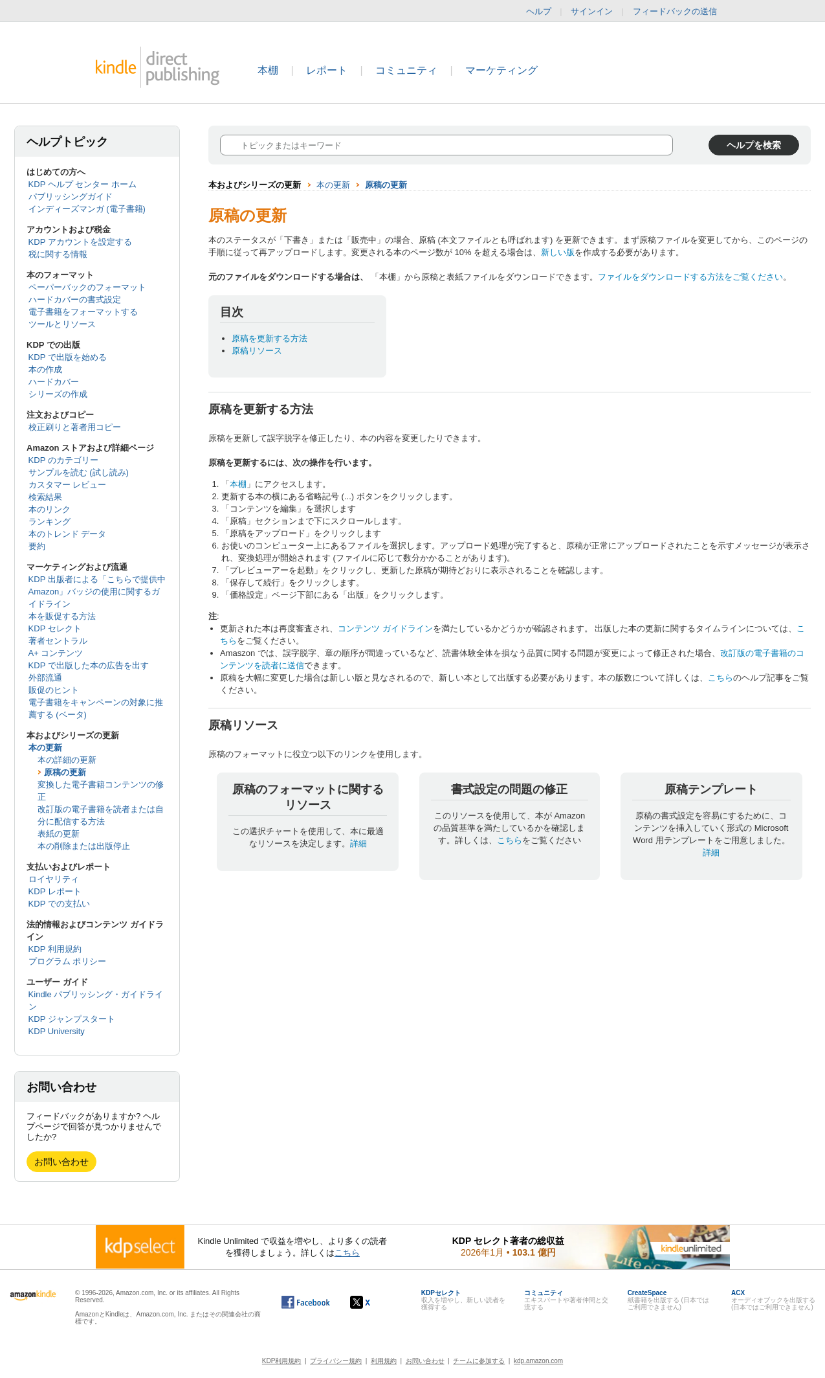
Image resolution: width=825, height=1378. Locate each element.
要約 (36, 546)
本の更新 (45, 747)
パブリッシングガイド (70, 196)
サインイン (592, 11)
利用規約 (384, 1360)
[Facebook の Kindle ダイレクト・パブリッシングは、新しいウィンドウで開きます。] (305, 1302)
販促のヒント (53, 690)
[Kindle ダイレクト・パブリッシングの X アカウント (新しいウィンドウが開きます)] (373, 1302)
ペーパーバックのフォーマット (87, 287)
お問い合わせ (61, 1162)
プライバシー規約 (336, 1360)
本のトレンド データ (67, 534)
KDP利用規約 (282, 1360)
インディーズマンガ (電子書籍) (87, 209)
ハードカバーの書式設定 (74, 299)
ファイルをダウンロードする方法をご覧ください (690, 277)
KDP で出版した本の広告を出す (88, 665)
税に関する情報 (57, 254)
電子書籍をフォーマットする (83, 312)
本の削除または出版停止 (84, 846)
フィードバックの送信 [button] (681, 11)
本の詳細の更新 (67, 760)
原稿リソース (257, 351)
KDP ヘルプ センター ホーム (82, 184)
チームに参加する (479, 1360)
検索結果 (45, 497)
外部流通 (45, 678)
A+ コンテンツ (55, 653)
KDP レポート (55, 891)
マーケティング (501, 70)
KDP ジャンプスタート (71, 1019)
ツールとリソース (62, 324)
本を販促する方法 (62, 616)
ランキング (49, 521)
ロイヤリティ (53, 879)
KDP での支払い (59, 904)
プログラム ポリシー (67, 961)
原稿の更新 (65, 772)
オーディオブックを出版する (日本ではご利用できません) (773, 1300)
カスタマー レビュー (67, 485)
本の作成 (45, 369)
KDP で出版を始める (67, 357)
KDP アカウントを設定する (80, 242)
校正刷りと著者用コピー (74, 427)
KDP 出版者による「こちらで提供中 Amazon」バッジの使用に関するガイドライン (97, 591)
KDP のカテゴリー (63, 460)
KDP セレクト (55, 628)
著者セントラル (57, 641)
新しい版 (558, 252)
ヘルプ (538, 11)
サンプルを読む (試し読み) (78, 472)
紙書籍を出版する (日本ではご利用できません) (668, 1300)
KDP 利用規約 (55, 949)
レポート (326, 70)
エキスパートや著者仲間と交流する (566, 1300)
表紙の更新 (59, 834)
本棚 (268, 70)
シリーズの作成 (57, 394)
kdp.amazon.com (538, 1360)
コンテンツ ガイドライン (385, 628)
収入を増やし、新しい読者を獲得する (463, 1300)
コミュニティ (406, 70)
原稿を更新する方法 (269, 338)
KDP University (56, 1031)
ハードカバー (53, 382)
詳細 (358, 843)
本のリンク (49, 509)
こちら (720, 678)
